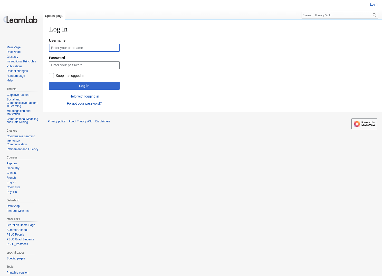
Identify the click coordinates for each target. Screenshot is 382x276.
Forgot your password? (84, 103)
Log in (84, 86)
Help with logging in (84, 96)
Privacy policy (57, 121)
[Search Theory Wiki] (340, 15)
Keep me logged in (70, 76)
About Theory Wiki (80, 121)
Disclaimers (102, 121)
